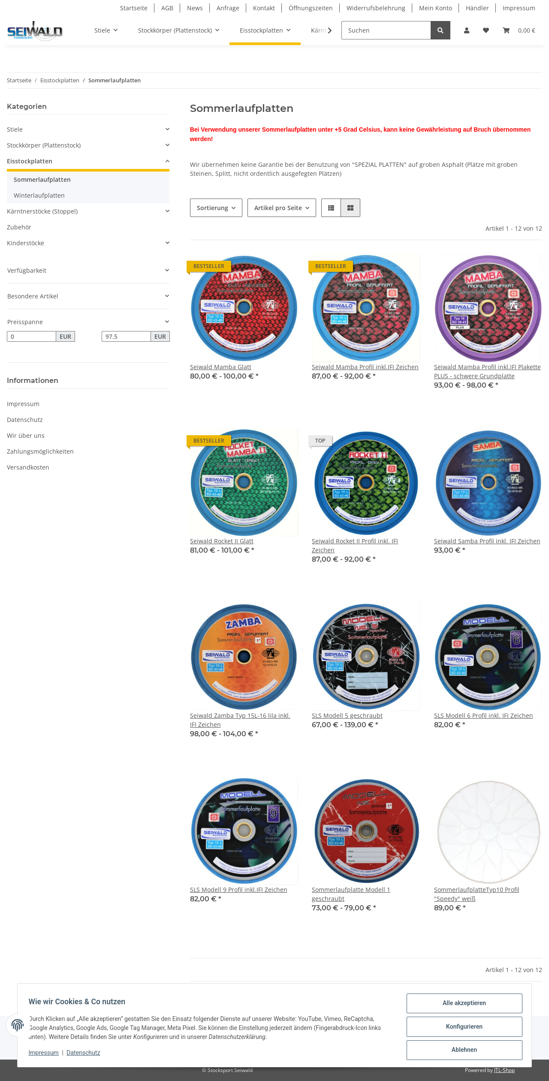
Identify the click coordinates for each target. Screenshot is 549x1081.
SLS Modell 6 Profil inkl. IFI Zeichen (483, 715)
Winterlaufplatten (39, 195)
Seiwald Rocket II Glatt (221, 541)
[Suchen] (386, 30)
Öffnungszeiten (311, 8)
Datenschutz (25, 420)
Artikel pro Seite (278, 208)
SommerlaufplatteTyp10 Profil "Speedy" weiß (476, 894)
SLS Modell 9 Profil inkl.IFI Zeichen (238, 889)
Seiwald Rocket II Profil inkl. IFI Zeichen (355, 545)
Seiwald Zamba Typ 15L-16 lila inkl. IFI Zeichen (240, 720)
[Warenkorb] (519, 30)
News (195, 8)
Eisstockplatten (29, 161)
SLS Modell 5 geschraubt (347, 715)
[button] (466, 30)
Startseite (134, 8)
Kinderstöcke (25, 243)
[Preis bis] (126, 336)
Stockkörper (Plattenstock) (44, 145)
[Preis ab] (31, 336)
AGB (167, 8)
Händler (477, 8)
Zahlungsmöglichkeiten (40, 451)
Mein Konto (435, 8)
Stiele (15, 129)
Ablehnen (461, 1050)
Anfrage (228, 8)
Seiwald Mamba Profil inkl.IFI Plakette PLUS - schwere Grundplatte (487, 371)
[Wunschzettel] (486, 30)
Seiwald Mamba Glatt (220, 367)
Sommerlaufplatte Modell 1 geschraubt (351, 894)
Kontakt (264, 8)
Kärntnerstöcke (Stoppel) (42, 211)
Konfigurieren (461, 1028)
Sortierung (212, 208)
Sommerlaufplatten (42, 179)
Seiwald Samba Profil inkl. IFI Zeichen (487, 541)
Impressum (519, 8)
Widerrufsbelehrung (376, 8)
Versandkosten (28, 467)
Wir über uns (26, 435)
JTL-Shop (504, 1070)
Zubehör (19, 227)
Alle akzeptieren (461, 1006)
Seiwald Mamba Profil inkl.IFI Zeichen (365, 367)
